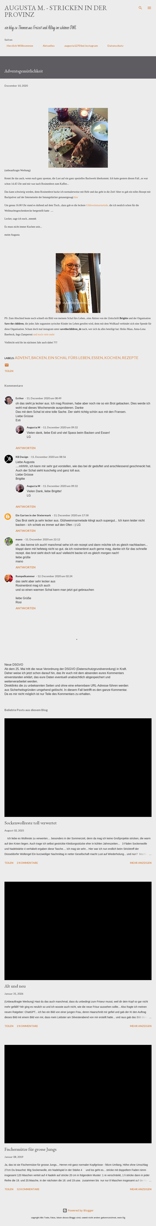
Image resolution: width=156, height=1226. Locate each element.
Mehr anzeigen (141, 862)
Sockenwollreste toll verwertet (30, 823)
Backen (39, 357)
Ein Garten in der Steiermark (33, 515)
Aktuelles (46, 45)
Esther (20, 398)
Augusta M (33, 427)
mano (19, 539)
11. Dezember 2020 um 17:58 (71, 515)
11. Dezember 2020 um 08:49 (44, 398)
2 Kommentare (27, 862)
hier (76, 197)
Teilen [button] (8, 371)
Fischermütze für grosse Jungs (30, 1149)
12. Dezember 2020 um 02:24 (55, 576)
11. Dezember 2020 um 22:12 (42, 539)
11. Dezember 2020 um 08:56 (48, 456)
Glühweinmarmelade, (97, 205)
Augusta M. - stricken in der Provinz (55, 11)
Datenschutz (113, 45)
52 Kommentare (28, 1189)
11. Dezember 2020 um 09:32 (60, 427)
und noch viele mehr (44, 334)
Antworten (26, 448)
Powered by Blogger (78, 1210)
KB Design (22, 456)
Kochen (112, 357)
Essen (97, 357)
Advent (22, 357)
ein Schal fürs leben (69, 357)
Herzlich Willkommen (17, 45)
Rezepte (130, 357)
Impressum (137, 45)
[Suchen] (140, 6)
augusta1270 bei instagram (79, 45)
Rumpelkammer (25, 576)
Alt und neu (15, 986)
